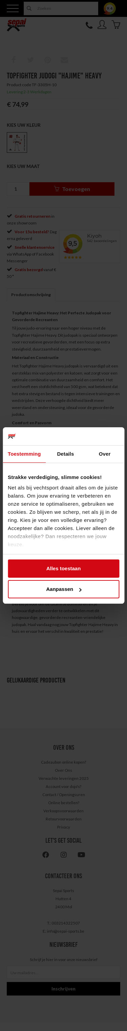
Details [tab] (65, 454)
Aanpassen (63, 589)
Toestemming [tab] (24, 454)
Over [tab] (105, 454)
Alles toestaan (63, 568)
